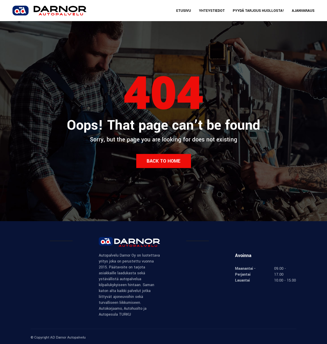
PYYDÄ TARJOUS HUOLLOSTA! (258, 10)
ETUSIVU (183, 10)
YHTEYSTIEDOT (212, 10)
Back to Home (164, 161)
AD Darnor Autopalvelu (68, 337)
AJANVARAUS (303, 10)
